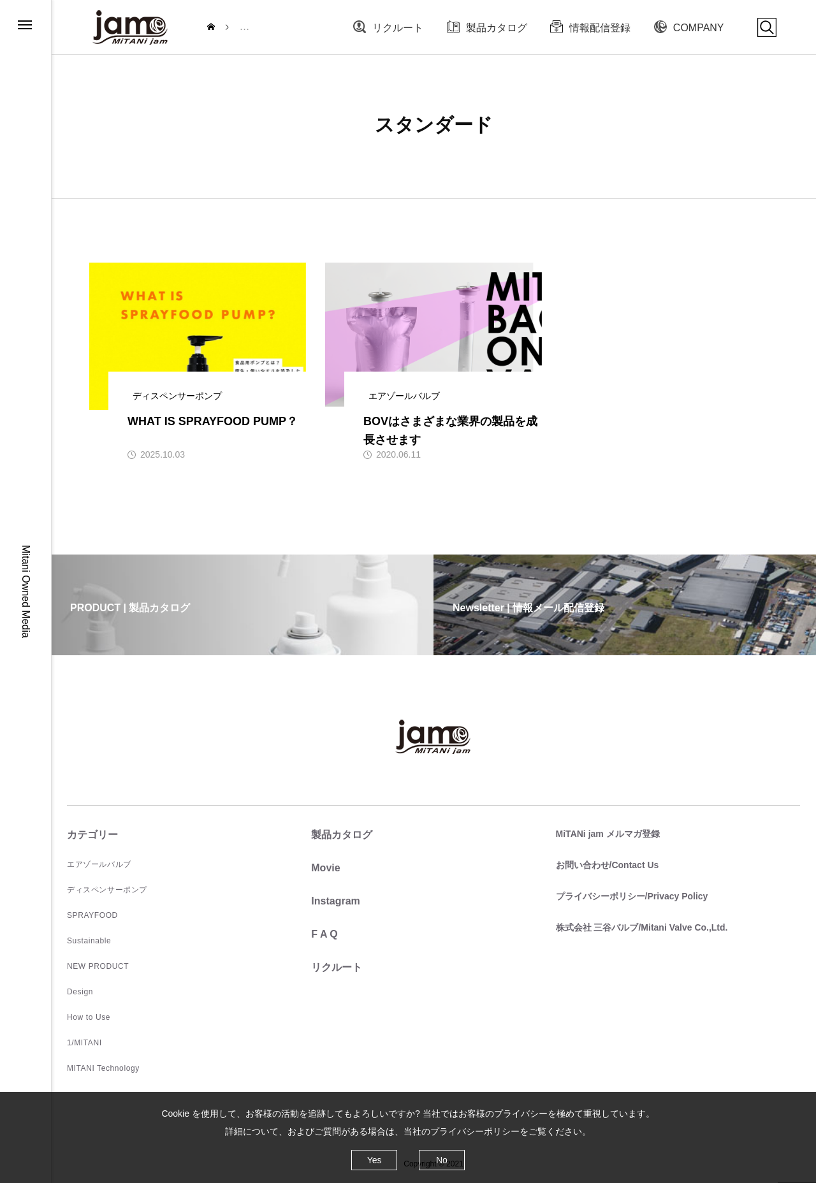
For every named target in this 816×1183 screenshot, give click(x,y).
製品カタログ (496, 27)
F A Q (324, 934)
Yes (374, 1160)
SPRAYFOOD (92, 915)
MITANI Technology (103, 1068)
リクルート (397, 27)
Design (80, 991)
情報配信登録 (599, 27)
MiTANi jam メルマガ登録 (608, 834)
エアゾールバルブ (99, 864)
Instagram (335, 901)
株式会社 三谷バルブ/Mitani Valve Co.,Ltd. (642, 927)
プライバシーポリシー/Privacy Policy (632, 896)
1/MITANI (84, 1042)
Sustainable (89, 940)
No (442, 1160)
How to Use (88, 1017)
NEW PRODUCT (98, 966)
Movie (325, 867)
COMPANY (698, 27)
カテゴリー (92, 834)
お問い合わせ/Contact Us (607, 865)
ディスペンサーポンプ (107, 889)
